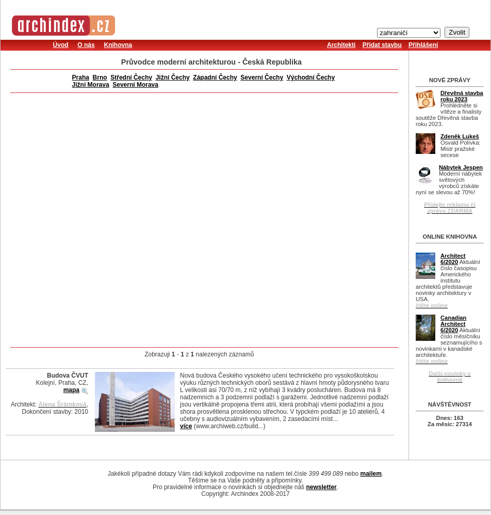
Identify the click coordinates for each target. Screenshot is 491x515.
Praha (80, 77)
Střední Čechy (131, 77)
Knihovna (118, 45)
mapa (71, 390)
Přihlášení (423, 45)
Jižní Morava (90, 84)
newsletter (321, 487)
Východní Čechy (311, 77)
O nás (85, 45)
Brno (100, 77)
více (186, 426)
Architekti (341, 45)
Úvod (61, 45)
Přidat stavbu (382, 45)
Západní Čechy (215, 77)
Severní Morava (135, 84)
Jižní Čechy (173, 77)
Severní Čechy (261, 77)
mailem (370, 473)
